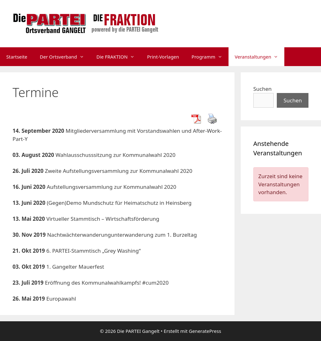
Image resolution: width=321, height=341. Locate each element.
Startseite (16, 57)
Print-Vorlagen (163, 57)
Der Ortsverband (65, 56)
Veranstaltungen (260, 56)
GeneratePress (205, 331)
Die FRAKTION (119, 56)
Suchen (262, 88)
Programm (210, 56)
